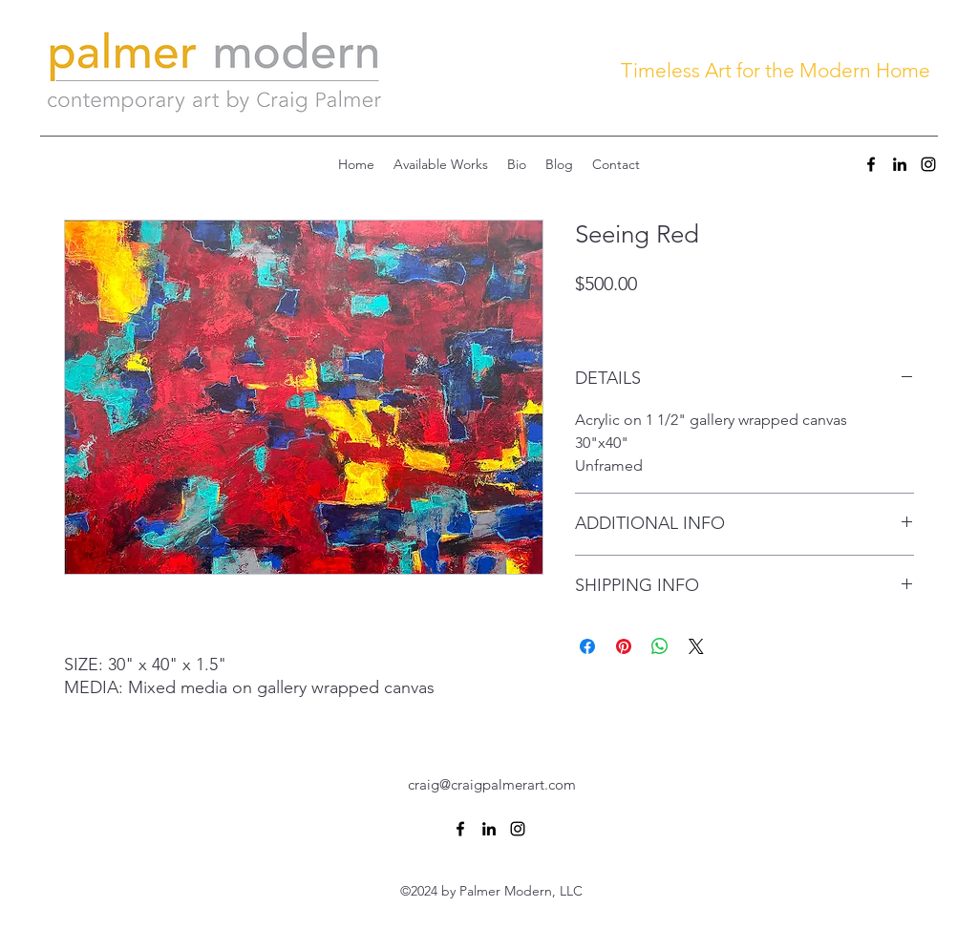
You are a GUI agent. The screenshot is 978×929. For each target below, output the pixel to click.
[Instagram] (928, 164)
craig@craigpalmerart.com (492, 784)
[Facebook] (871, 164)
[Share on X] (696, 646)
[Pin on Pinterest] (623, 646)
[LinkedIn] (899, 164)
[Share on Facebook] (587, 646)
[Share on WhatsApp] (659, 646)
